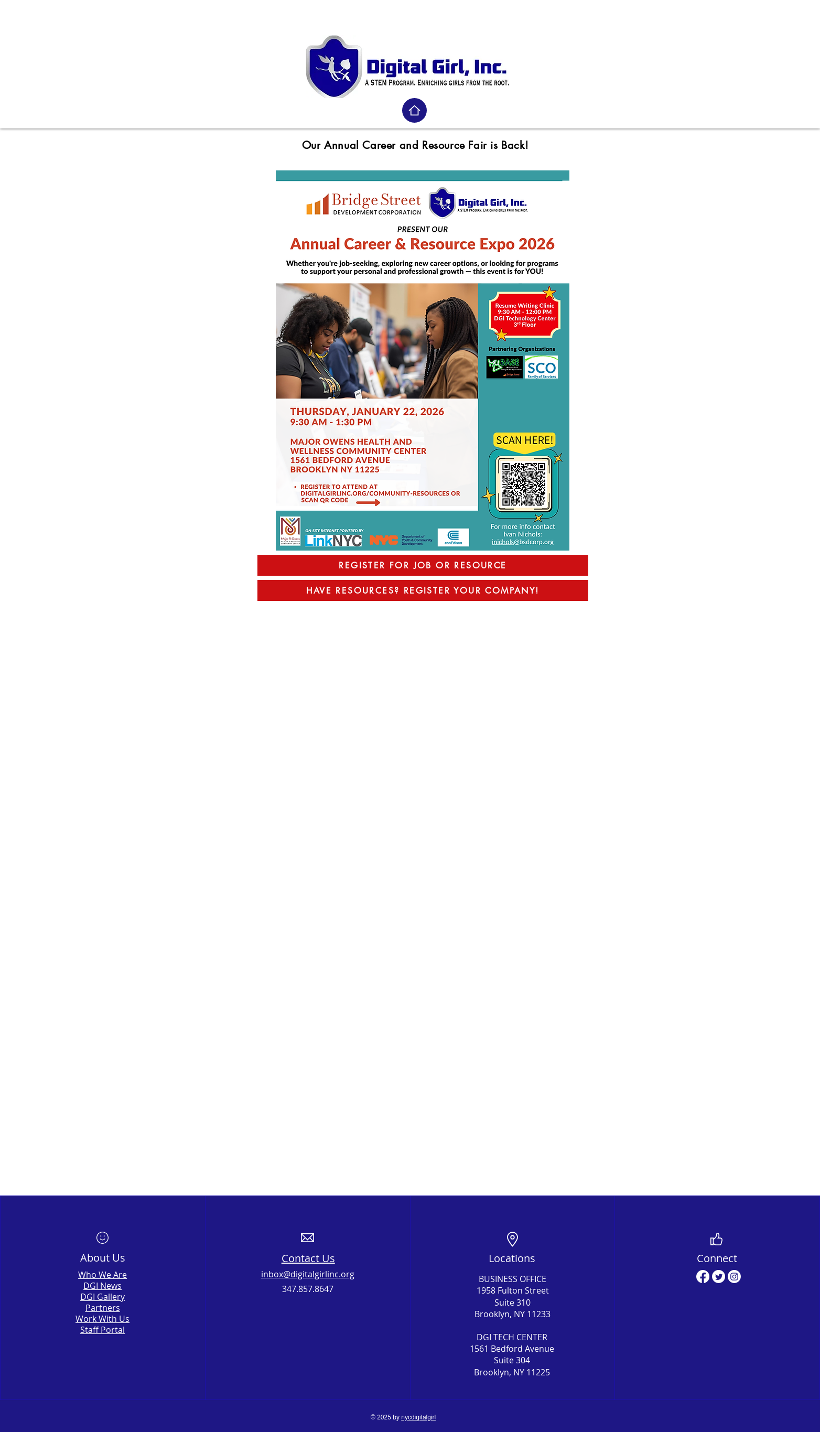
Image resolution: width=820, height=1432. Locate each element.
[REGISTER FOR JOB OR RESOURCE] (422, 565)
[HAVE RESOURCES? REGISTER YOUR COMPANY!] (422, 590)
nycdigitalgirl (418, 1417)
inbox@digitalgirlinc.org (307, 1274)
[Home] (414, 110)
